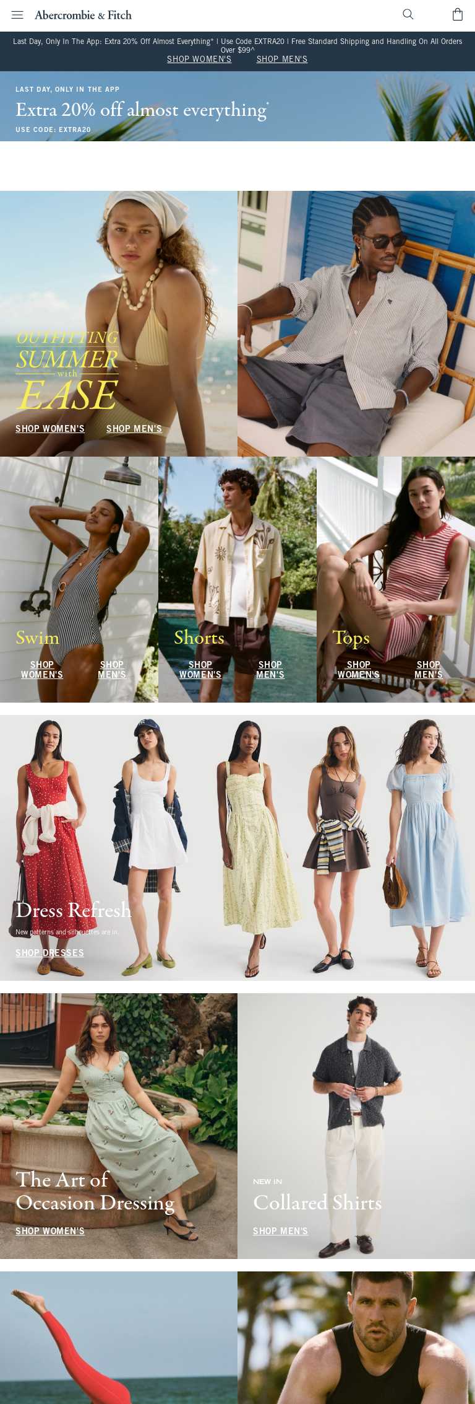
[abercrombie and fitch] (83, 14)
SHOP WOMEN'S (199, 60)
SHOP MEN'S (282, 60)
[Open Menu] (13, 15)
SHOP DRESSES (49, 954)
